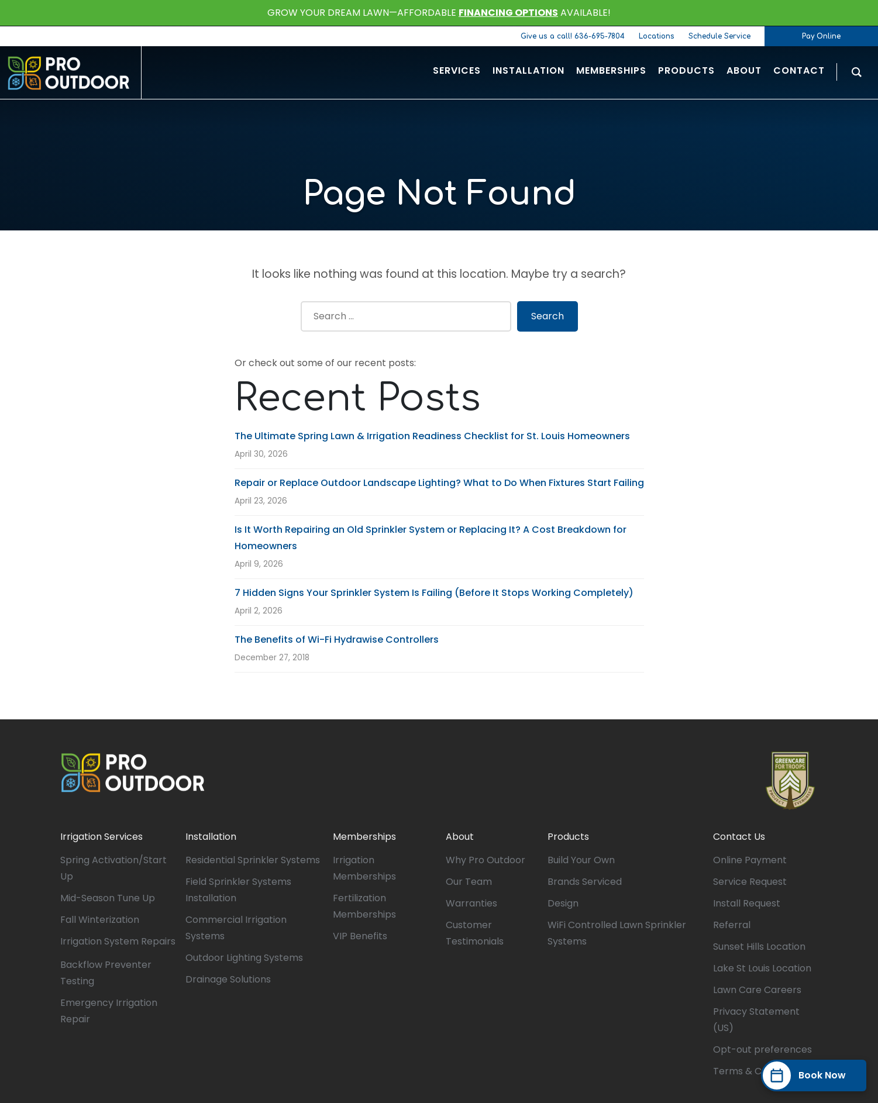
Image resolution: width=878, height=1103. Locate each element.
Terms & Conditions (758, 1071)
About (460, 836)
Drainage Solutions (228, 979)
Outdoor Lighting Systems (244, 957)
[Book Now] (813, 1075)
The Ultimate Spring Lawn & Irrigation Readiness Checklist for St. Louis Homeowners (432, 436)
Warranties (471, 903)
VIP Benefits (360, 936)
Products (568, 836)
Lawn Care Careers (757, 990)
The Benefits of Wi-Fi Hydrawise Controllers (337, 639)
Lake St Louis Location (762, 968)
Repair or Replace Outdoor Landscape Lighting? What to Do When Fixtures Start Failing (439, 483)
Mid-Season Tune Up (107, 898)
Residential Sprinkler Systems (252, 860)
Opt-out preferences (762, 1049)
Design (563, 903)
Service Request (750, 881)
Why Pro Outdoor (485, 860)
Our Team (469, 881)
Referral (731, 925)
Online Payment (750, 860)
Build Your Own (581, 860)
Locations (656, 36)
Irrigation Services (101, 836)
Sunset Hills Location (759, 946)
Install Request (746, 903)
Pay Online (821, 36)
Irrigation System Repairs (117, 941)
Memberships (364, 836)
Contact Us (739, 836)
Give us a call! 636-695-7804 (573, 36)
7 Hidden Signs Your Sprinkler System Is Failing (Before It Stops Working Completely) (434, 592)
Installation (210, 836)
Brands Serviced (585, 881)
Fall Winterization (99, 919)
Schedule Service (719, 36)
